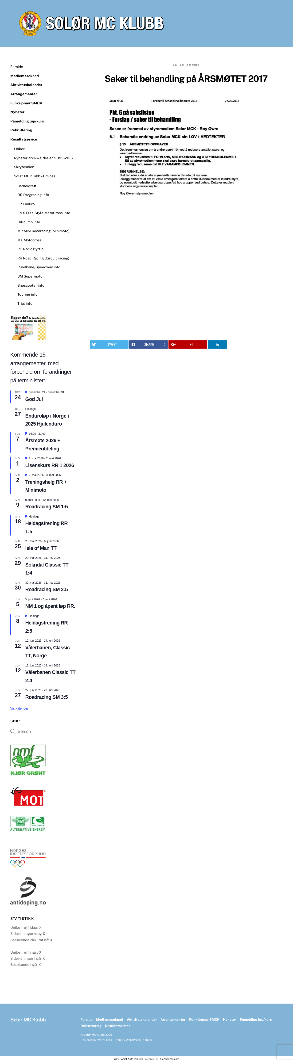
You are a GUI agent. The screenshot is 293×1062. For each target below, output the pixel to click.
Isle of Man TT (41, 548)
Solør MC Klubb (94, 1034)
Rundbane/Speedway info (38, 267)
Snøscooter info (30, 285)
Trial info (24, 303)
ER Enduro (26, 204)
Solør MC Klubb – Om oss (34, 176)
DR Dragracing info (33, 195)
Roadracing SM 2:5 (46, 589)
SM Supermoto (30, 276)
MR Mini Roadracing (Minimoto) (43, 231)
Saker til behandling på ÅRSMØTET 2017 (186, 78)
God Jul (34, 399)
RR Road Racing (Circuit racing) (43, 258)
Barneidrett (26, 186)
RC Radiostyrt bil (31, 249)
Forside (16, 67)
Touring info (27, 294)
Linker (19, 149)
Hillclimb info (28, 222)
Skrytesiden (24, 167)
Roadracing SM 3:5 (46, 697)
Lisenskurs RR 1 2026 (49, 465)
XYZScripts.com (169, 1059)
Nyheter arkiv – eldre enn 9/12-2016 (43, 158)
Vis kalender (19, 708)
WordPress (104, 1040)
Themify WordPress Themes (133, 1040)
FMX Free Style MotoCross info (43, 213)
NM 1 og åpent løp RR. (50, 606)
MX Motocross (29, 240)
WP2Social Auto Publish (128, 1059)
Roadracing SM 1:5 (46, 507)
